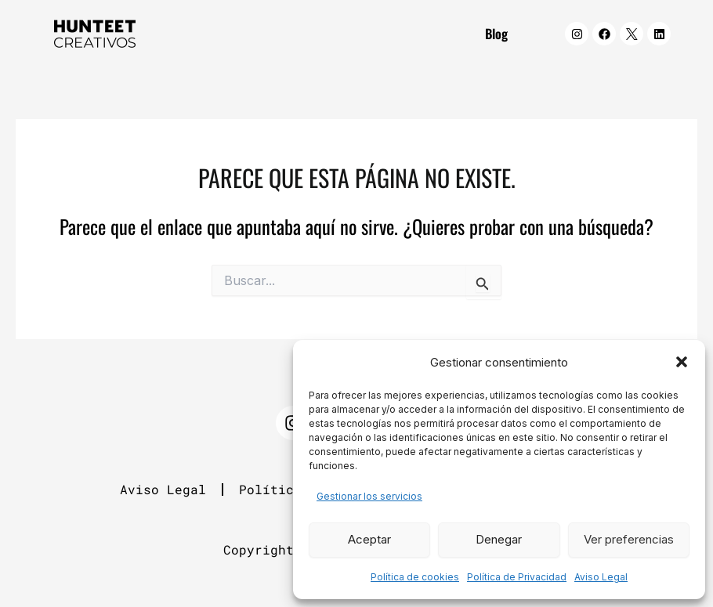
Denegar (499, 539)
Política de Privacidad (516, 577)
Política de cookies (415, 577)
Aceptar (369, 539)
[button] (681, 362)
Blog (496, 33)
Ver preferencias (629, 539)
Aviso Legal (601, 577)
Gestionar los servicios (369, 496)
